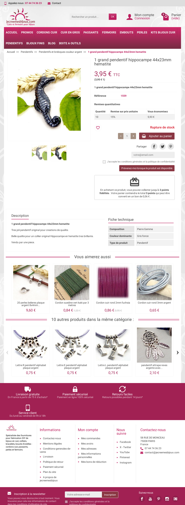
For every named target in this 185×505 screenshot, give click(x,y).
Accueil (12, 32)
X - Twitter (125, 429)
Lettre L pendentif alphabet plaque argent (113, 367)
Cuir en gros (70, 32)
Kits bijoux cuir (163, 32)
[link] (154, 147)
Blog (51, 43)
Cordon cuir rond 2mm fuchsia (113, 303)
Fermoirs (109, 32)
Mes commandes (90, 420)
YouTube (125, 434)
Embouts (126, 32)
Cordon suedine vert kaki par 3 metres (72, 304)
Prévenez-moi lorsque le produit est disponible (146, 168)
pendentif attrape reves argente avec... (154, 367)
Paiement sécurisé (53, 448)
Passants (90, 32)
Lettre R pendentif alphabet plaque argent (31, 367)
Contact (54, 3)
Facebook (125, 424)
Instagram (126, 444)
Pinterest (125, 439)
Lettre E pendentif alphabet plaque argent (72, 367)
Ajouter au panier (155, 136)
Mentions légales (52, 425)
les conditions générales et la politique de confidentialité (146, 162)
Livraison (48, 438)
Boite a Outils (70, 43)
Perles (142, 32)
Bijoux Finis (35, 43)
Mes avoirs (87, 425)
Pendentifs (14, 43)
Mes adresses (88, 430)
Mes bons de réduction (93, 443)
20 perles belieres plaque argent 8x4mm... (30, 304)
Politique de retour (53, 443)
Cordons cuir (47, 32)
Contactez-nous (52, 420)
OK (112, 16)
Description (20, 216)
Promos (27, 32)
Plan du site (49, 453)
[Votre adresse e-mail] (83, 476)
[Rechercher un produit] (89, 17)
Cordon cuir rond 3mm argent (154, 303)
